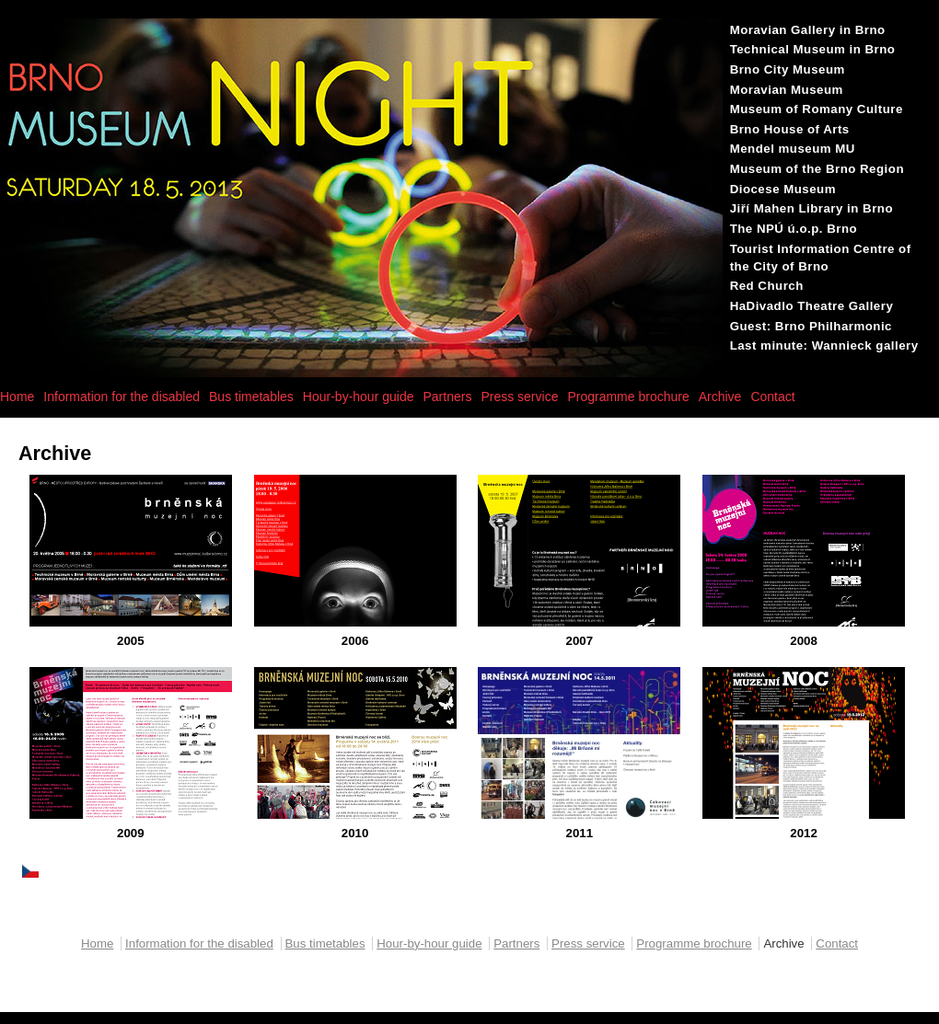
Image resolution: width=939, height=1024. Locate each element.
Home (17, 396)
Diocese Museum (783, 189)
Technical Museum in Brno (813, 49)
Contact (772, 396)
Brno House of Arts (790, 129)
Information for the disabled (121, 396)
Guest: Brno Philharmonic (811, 326)
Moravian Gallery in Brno (808, 30)
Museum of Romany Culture (816, 109)
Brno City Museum (787, 69)
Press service (519, 396)
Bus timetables (251, 396)
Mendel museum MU (792, 148)
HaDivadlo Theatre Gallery (812, 306)
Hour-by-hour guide (358, 396)
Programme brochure (628, 396)
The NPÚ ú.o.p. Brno (793, 229)
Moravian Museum (786, 90)
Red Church (767, 286)
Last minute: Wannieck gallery (824, 345)
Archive (720, 396)
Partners (447, 396)
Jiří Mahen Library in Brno (811, 208)
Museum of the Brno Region (817, 169)
